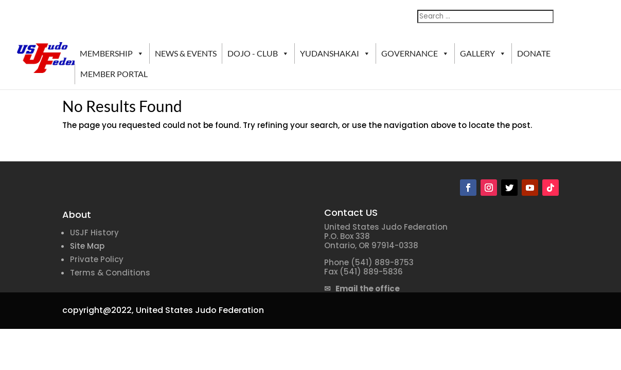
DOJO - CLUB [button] (258, 53)
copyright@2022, (98, 310)
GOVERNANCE (415, 53)
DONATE (534, 53)
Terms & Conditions (110, 272)
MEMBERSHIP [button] (112, 53)
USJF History (94, 232)
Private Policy (96, 259)
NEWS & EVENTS (186, 53)
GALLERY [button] (483, 53)
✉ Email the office (362, 288)
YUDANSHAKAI (335, 53)
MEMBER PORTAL (114, 74)
